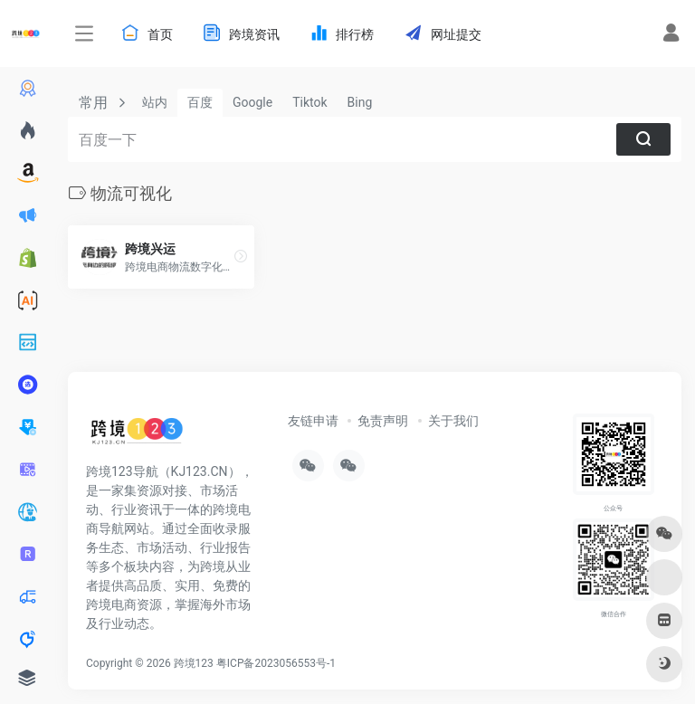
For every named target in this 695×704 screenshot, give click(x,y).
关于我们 (453, 421)
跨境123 (194, 663)
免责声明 (382, 421)
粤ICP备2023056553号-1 (276, 663)
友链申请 (313, 421)
